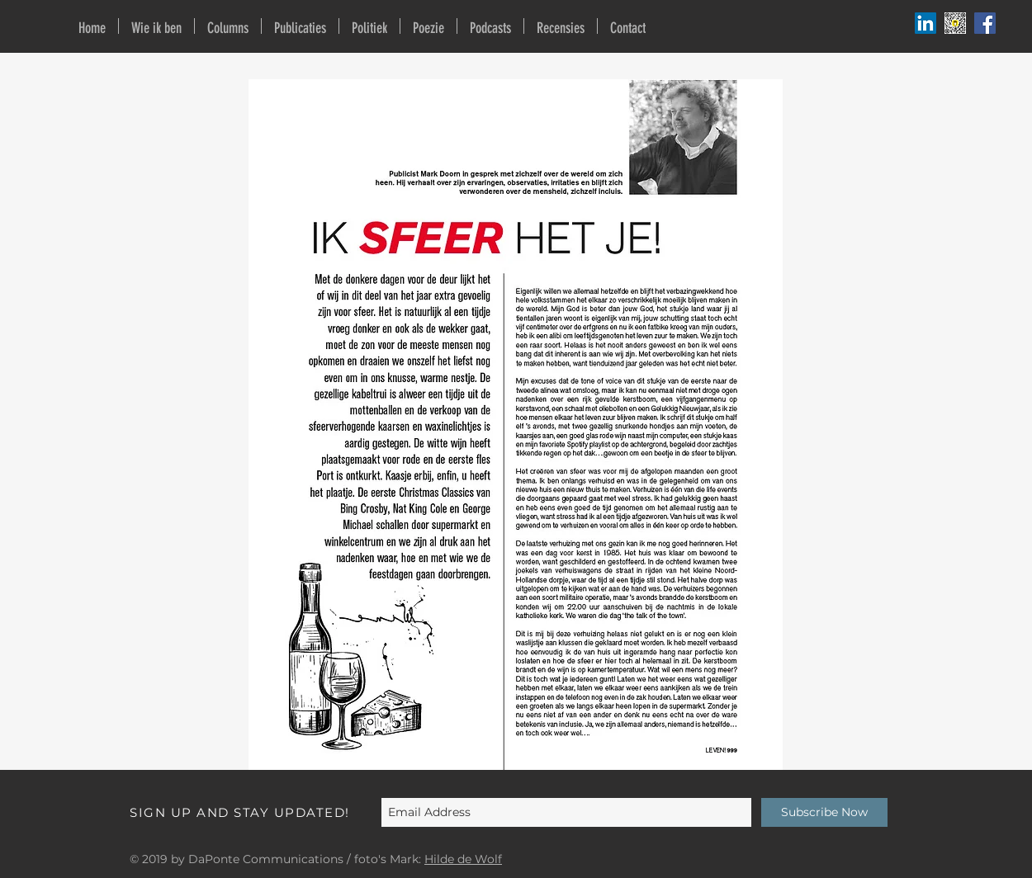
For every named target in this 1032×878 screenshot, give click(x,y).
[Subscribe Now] (824, 812)
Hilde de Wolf (463, 859)
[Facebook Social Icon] (985, 23)
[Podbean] (925, 23)
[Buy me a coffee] (955, 23)
